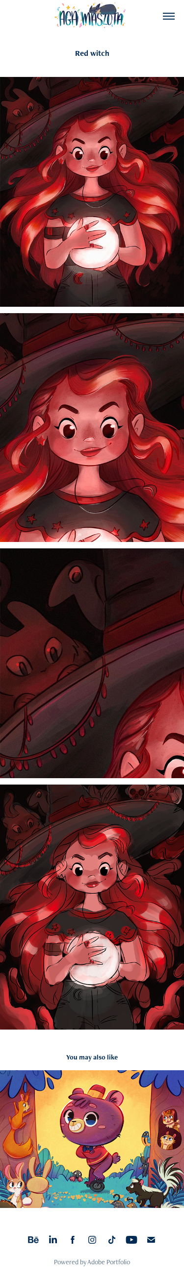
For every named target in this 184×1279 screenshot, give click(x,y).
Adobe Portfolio (108, 1261)
